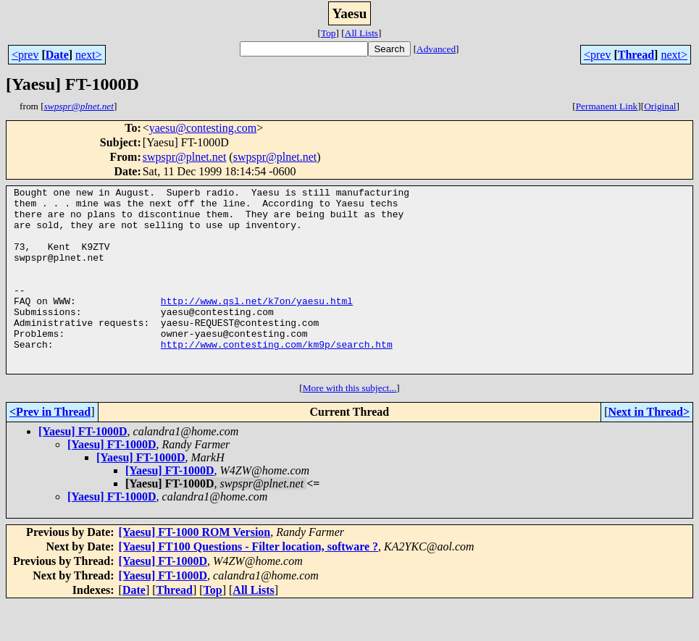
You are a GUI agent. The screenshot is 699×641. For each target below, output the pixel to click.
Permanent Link (607, 106)
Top (328, 33)
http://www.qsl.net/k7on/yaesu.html (257, 324)
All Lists (361, 33)
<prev (25, 55)
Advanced (436, 48)
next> (88, 55)
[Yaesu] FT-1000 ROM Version (195, 569)
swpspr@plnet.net (185, 157)
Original (660, 106)
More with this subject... (350, 424)
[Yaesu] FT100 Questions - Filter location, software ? (248, 583)
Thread (636, 55)
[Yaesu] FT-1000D (82, 468)
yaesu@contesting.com (202, 128)
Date (57, 55)
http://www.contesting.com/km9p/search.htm (277, 376)
